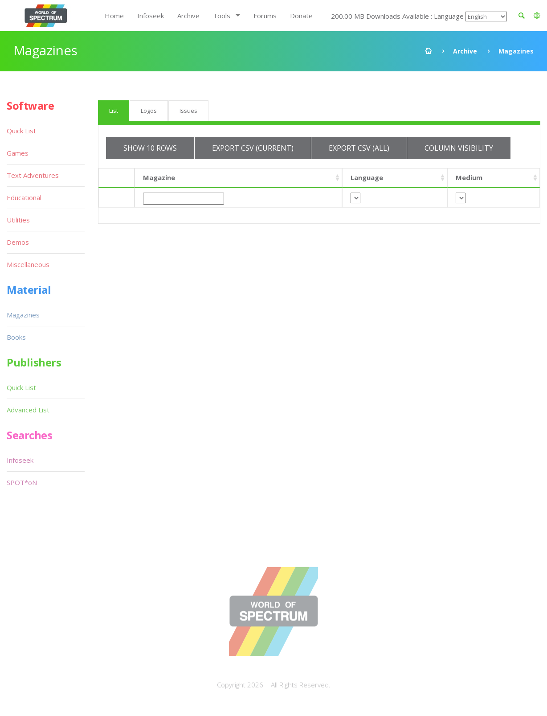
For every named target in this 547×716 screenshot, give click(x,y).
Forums (265, 15)
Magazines (23, 314)
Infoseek (150, 15)
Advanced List (28, 409)
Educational (24, 197)
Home (114, 15)
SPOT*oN (22, 482)
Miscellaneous (28, 264)
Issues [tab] (188, 111)
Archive (188, 15)
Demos (18, 242)
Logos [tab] (149, 111)
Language (367, 177)
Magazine (159, 177)
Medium (469, 177)
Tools (221, 15)
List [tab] (113, 111)
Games (18, 152)
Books (16, 337)
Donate (301, 15)
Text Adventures (33, 175)
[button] (537, 15)
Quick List (21, 130)
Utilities (18, 219)
